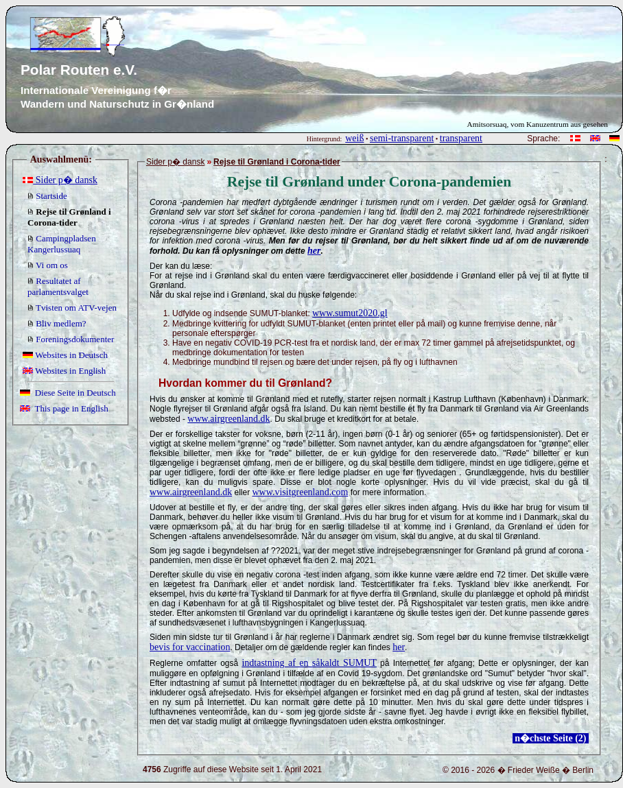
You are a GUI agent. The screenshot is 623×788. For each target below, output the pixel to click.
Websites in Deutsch (65, 355)
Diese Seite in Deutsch (68, 392)
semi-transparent (402, 138)
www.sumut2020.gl (350, 313)
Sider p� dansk (60, 180)
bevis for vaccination (190, 647)
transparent (461, 138)
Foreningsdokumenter (70, 339)
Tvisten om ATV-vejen (72, 307)
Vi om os (47, 265)
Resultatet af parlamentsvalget (58, 286)
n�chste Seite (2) (551, 738)
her (313, 251)
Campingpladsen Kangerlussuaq (61, 243)
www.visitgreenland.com (300, 492)
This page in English (64, 408)
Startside (47, 196)
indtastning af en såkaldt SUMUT (309, 663)
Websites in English (64, 371)
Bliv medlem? (56, 323)
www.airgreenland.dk (228, 419)
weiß (354, 138)
